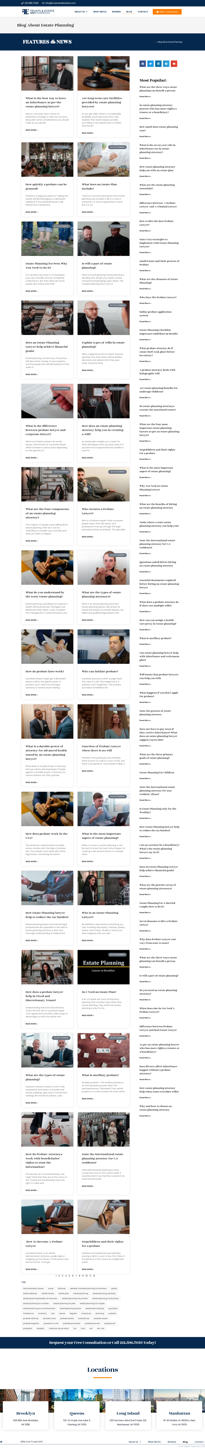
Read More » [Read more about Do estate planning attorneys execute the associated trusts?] (145, 416)
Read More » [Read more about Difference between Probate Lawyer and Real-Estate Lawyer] (145, 1036)
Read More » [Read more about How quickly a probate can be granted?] (32, 212)
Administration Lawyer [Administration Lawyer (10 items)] (33, 1288)
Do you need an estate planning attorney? (158, 992)
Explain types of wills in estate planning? (103, 345)
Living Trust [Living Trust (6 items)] (86, 1313)
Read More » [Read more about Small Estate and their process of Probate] (145, 270)
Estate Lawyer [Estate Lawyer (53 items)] (48, 1293)
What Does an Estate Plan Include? (99, 186)
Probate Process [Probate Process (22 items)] (92, 1323)
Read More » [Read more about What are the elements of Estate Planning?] (145, 288)
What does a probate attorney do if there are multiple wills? (159, 604)
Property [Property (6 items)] (40, 1328)
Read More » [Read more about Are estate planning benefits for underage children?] (145, 397)
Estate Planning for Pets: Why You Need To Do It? (46, 265)
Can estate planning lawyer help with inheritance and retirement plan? (159, 656)
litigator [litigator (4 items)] (73, 1313)
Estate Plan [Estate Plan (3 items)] (64, 1293)
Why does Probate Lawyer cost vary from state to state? (158, 941)
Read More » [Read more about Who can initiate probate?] (88, 695)
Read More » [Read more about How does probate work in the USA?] (32, 861)
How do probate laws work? (45, 671)
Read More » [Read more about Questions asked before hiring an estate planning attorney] (145, 571)
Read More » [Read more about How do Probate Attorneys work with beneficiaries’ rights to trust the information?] (32, 1190)
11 (90, 1275)
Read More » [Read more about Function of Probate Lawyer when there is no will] (88, 771)
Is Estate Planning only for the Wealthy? (158, 810)
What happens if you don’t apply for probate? (159, 694)
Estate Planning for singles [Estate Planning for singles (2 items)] (92, 1303)
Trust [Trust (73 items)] (83, 1328)
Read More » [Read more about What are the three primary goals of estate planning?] (145, 764)
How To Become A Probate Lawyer (44, 1244)
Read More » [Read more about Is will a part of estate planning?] (88, 291)
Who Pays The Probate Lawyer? (158, 297)
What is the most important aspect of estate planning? (101, 836)
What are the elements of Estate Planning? (159, 281)
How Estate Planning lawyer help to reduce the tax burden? (47, 915)
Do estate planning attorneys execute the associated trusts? (158, 408)
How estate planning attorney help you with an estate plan (157, 168)
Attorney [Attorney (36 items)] (61, 1288)
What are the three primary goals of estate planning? (156, 756)
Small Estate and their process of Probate (159, 263)
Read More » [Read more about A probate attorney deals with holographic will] (145, 379)
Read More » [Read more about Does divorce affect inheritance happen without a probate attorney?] (145, 1079)
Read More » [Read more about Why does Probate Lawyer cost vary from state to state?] (145, 949)
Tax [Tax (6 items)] (74, 1328)
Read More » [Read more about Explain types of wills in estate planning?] (88, 370)
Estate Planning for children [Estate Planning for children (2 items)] (36, 1303)
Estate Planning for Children (157, 773)
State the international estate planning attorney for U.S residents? (102, 1158)
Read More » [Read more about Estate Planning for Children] (145, 778)
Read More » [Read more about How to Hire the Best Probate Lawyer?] (145, 231)
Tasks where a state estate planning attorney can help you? (159, 524)
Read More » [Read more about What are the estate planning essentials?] (145, 194)
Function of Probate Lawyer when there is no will (101, 748)
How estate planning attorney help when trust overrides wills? (159, 1090)
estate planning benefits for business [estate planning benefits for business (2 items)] (40, 1298)
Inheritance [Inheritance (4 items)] (28, 1313)
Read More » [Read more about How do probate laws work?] (32, 695)
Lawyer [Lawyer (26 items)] (62, 1313)
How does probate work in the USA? (47, 836)
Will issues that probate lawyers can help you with (159, 676)
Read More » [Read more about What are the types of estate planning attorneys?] (88, 620)
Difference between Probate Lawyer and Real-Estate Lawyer (158, 1028)
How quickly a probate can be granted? (46, 186)
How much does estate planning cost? (159, 128)
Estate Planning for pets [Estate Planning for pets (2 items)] (64, 1303)
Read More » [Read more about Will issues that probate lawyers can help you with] (145, 684)
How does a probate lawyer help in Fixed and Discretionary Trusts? (44, 996)
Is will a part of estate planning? (97, 265)
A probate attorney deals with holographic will (157, 371)
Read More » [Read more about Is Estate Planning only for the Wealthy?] (145, 818)
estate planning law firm (40, 13)
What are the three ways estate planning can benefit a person (158, 89)
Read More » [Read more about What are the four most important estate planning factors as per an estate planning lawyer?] (145, 441)
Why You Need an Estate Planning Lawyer (154, 487)
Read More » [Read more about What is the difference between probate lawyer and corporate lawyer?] (32, 458)
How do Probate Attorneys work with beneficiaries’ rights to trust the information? (44, 1160)
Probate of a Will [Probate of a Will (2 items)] (51, 1323)
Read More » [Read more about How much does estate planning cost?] (145, 136)
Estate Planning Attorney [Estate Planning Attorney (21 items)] (104, 1293)
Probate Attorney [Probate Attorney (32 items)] (31, 1318)
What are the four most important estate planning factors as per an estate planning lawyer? (159, 430)
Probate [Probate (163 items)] (112, 1313)
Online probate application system (156, 313)
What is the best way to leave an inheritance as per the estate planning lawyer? (46, 102)
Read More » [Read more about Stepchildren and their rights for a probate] (88, 1269)
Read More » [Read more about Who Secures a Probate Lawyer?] (88, 537)
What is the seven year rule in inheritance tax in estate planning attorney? (158, 148)
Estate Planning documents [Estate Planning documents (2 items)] (75, 1298)
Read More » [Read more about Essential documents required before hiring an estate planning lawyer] (145, 593)
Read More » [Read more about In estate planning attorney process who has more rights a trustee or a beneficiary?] (145, 118)
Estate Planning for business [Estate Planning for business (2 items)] (105, 1298)
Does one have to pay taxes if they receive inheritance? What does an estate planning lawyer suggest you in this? (158, 734)
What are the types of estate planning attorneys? (101, 594)
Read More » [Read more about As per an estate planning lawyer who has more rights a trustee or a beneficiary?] (145, 1058)
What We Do (99, 11)
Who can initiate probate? (100, 671)
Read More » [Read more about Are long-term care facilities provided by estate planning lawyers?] (88, 133)
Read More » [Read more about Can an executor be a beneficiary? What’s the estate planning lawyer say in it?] (145, 858)
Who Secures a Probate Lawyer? (98, 511)
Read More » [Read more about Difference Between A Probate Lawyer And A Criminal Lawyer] (145, 212)
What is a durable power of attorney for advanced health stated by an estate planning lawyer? (46, 752)
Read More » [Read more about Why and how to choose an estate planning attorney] (145, 1116)
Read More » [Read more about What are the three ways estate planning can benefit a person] (145, 96)
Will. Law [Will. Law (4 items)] (100, 1328)
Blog (129, 11)
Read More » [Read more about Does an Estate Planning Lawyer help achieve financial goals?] (32, 374)
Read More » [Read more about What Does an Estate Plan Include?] (88, 212)
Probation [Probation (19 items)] (27, 1328)
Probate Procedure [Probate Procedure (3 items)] (71, 1323)
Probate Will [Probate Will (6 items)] (109, 1323)
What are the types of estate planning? (45, 1077)
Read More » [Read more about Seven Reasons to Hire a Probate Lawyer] (145, 931)
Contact (143, 11)
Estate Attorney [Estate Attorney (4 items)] (30, 1293)
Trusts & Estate (42, 11)
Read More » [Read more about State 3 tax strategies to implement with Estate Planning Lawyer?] (145, 252)
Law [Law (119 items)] (53, 1313)
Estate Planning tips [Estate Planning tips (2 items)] (95, 1308)
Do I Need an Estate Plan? (99, 992)
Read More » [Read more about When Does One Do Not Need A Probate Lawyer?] (145, 1018)
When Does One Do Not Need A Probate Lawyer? (157, 1010)
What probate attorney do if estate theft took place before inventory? (157, 352)
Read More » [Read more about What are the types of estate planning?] (32, 1103)
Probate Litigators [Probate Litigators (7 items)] (31, 1323)
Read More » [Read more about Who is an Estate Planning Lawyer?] (88, 940)
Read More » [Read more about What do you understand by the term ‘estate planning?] (32, 620)
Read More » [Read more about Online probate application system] (145, 321)
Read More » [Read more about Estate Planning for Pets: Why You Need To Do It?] (32, 291)
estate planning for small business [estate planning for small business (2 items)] (39, 1308)
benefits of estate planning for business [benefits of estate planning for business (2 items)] (88, 1288)
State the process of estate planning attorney (155, 712)
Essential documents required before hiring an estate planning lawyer (159, 583)
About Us (81, 12)
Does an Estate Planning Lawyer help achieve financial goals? (47, 347)
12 (94, 1275)
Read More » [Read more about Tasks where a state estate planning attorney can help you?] (145, 532)
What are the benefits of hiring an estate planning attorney (158, 506)
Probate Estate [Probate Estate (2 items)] (67, 1318)
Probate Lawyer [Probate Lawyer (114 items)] (101, 1318)
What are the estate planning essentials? (157, 186)
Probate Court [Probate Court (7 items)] (49, 1318)
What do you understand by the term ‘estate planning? (45, 594)
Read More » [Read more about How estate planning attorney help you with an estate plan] (145, 176)
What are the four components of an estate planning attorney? (47, 513)
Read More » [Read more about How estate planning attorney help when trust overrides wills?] (145, 1097)
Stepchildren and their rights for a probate (102, 1244)
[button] (143, 63)
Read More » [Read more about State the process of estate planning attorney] (145, 720)
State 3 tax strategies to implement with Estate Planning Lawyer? (159, 243)
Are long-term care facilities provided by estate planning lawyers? (102, 102)
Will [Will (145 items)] (91, 1328)
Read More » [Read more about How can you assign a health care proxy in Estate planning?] (145, 629)
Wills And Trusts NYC (31, 1441)
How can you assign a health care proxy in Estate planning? (158, 622)
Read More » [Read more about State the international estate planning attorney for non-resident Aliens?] (145, 800)
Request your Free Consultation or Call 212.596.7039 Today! (102, 1343)
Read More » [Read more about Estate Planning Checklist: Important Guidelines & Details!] (145, 339)
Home (153, 42)
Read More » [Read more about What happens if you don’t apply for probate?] (145, 702)
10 (87, 1275)
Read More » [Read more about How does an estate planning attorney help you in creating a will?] (88, 458)
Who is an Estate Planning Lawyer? (100, 915)
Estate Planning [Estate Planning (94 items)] (81, 1293)
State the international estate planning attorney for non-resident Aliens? (157, 790)
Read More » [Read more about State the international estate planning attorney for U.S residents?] (88, 1186)
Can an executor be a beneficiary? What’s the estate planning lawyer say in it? (159, 848)
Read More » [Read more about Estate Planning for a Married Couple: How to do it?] (145, 912)
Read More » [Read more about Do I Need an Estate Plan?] (88, 1015)
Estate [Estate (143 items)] (114, 1288)
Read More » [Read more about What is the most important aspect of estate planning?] (88, 861)
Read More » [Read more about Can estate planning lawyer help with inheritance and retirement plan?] (145, 666)
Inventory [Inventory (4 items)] (42, 1313)
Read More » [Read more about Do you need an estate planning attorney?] (145, 999)
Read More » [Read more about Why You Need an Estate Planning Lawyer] (145, 495)
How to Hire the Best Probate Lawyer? (157, 223)
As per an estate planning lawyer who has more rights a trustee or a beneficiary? (159, 1048)
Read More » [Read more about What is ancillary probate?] (88, 1098)
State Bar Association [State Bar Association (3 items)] (59, 1328)
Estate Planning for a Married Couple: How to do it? (157, 905)
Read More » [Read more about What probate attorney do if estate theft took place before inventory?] (145, 361)
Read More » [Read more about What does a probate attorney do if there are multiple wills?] (145, 611)
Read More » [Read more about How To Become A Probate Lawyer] (32, 1269)
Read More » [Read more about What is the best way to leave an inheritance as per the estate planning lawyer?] (32, 130)
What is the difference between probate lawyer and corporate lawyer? (45, 430)
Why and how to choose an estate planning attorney (156, 1108)
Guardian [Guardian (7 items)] (113, 1308)
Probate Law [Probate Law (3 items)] (83, 1318)
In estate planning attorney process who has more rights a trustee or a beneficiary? (158, 108)
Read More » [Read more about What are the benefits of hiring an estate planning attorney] (145, 513)
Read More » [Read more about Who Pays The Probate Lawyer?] (145, 303)
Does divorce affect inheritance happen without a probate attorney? (158, 1070)
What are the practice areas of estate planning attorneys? (158, 886)
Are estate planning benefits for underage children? (159, 390)
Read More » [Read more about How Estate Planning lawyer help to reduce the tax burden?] (32, 940)
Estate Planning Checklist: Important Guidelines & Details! (159, 332)
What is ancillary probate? (100, 1075)
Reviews (116, 11)
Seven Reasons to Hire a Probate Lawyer (159, 923)
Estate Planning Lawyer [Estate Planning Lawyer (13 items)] (70, 1308)
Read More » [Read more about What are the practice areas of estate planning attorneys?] (145, 894)
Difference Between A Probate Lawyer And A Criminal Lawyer (158, 205)
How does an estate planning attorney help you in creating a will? (102, 430)
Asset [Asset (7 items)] (50, 1288)
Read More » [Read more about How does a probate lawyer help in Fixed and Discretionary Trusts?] (32, 1024)
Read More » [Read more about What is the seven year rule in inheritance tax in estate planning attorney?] (145, 158)
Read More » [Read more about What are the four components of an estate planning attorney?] (32, 541)
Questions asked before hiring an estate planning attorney (158, 564)
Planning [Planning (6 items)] (100, 1313)
